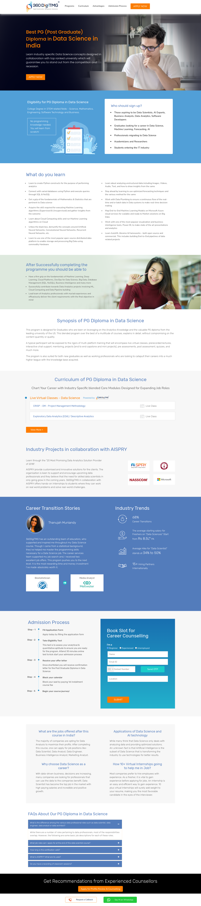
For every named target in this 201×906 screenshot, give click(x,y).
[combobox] (110, 669)
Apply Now (140, 6)
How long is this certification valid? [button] (45, 850)
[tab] (75, 824)
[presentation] (127, 689)
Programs (69, 6)
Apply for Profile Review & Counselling (100, 889)
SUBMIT (118, 700)
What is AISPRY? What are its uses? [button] (45, 857)
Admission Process (117, 6)
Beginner (113, 648)
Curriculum (83, 6)
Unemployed (143, 648)
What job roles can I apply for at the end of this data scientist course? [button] (60, 843)
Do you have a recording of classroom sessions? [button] (51, 864)
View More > (37, 430)
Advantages (98, 6)
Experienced (127, 648)
